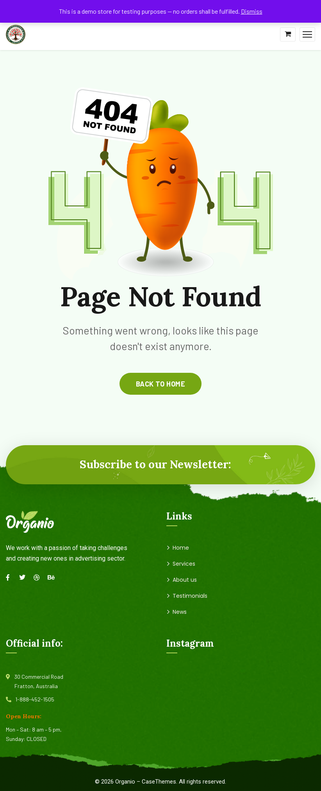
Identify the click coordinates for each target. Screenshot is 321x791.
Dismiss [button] (251, 11)
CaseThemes (159, 781)
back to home (160, 383)
